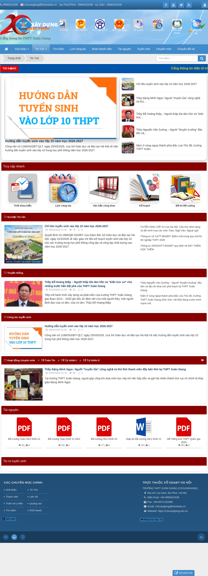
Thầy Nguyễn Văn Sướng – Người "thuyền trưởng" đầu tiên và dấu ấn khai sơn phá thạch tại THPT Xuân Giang (171, 286)
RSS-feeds (35, 510)
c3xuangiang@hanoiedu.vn (40, 4)
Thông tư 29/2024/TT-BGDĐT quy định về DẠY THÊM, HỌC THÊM (170, 247)
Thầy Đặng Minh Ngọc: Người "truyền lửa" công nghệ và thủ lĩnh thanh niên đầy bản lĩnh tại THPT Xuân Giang (115, 369)
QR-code (8, 519)
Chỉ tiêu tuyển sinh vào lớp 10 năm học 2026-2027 (76, 226)
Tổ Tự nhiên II (91, 360)
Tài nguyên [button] (124, 48)
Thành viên (12, 496)
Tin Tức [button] (41, 50)
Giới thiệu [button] (22, 50)
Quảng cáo (35, 503)
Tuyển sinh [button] (143, 48)
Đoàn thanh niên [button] (102, 48)
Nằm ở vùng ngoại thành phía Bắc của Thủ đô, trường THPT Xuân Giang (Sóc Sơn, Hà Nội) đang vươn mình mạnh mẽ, (170, 299)
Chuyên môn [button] (163, 48)
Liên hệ (33, 496)
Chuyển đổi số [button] (186, 48)
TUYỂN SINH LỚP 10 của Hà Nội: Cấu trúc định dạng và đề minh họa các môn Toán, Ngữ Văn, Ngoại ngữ (170, 228)
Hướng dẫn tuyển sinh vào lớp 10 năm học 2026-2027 (44, 141)
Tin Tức (33, 489)
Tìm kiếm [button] (58, 48)
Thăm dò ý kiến (14, 503)
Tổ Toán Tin (48, 360)
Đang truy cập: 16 (151, 519)
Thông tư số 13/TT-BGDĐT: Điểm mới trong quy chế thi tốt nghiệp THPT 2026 (171, 238)
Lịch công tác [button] (78, 48)
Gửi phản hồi (183, 573)
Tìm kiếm (11, 510)
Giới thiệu (11, 489)
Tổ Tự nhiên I (69, 360)
